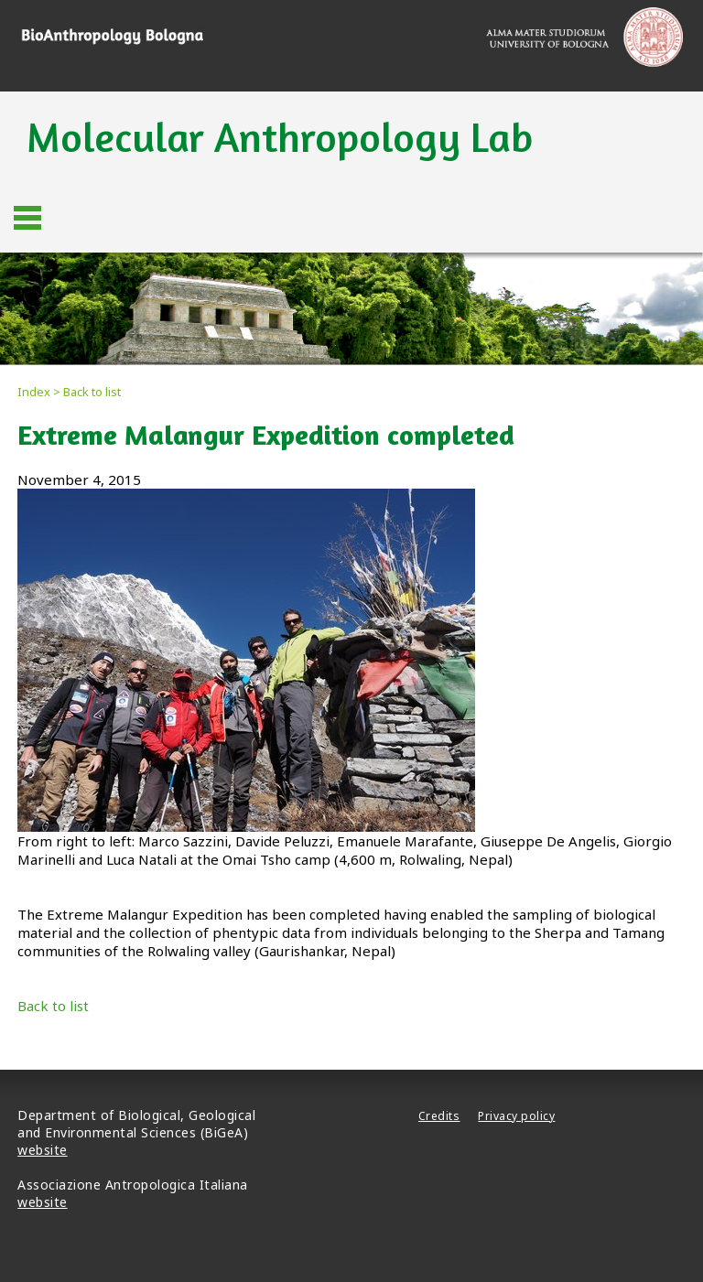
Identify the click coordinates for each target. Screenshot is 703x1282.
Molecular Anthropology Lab (280, 137)
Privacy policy (516, 1116)
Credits (439, 1116)
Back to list (53, 1006)
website (42, 1149)
